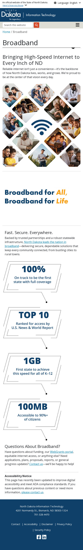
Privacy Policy (64, 524)
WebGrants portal (61, 452)
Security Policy (43, 530)
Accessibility (31, 524)
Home (6, 32)
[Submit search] (36, 25)
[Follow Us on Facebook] (39, 537)
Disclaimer (47, 524)
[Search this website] (18, 25)
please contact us (32, 492)
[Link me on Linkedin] (44, 537)
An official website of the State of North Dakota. (25, 4)
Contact (15, 524)
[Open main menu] (77, 25)
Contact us (36, 464)
